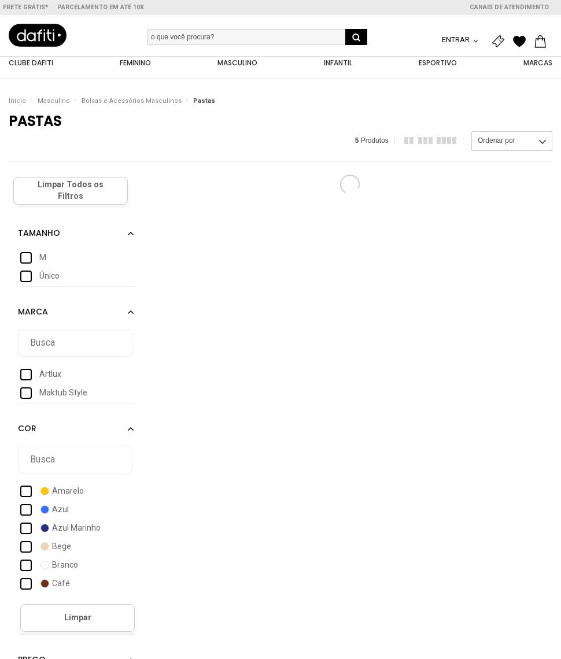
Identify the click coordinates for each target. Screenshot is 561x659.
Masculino (54, 101)
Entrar (456, 39)
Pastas (204, 101)
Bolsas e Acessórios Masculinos (132, 101)
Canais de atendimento (509, 7)
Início (17, 101)
